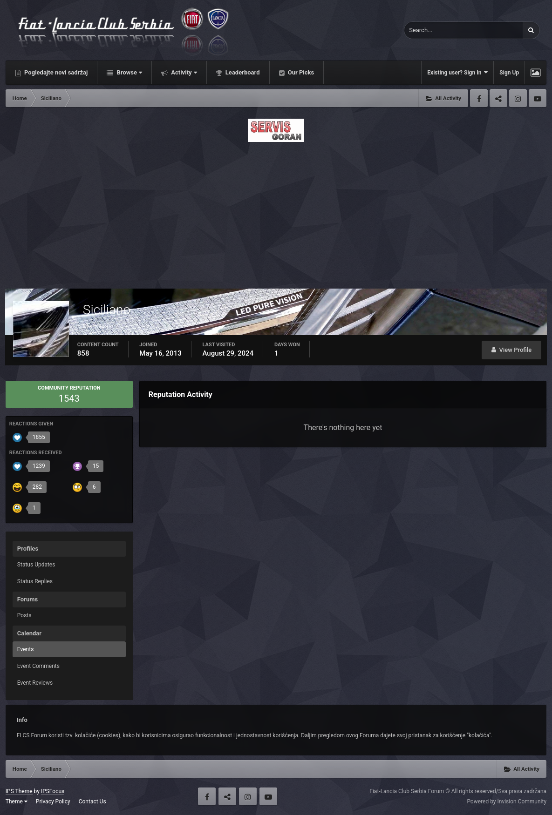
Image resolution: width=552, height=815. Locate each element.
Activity (183, 72)
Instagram (518, 98)
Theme (16, 801)
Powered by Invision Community (506, 801)
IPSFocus (52, 791)
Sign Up (509, 72)
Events (25, 649)
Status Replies (35, 581)
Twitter (498, 98)
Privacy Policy (53, 801)
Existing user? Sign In (457, 72)
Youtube (537, 98)
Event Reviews (35, 683)
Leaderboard (242, 72)
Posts (24, 615)
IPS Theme (19, 791)
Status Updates (36, 564)
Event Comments (38, 666)
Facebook (479, 98)
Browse (128, 72)
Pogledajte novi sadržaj (55, 72)
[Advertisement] (276, 213)
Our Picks (300, 72)
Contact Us (92, 801)
